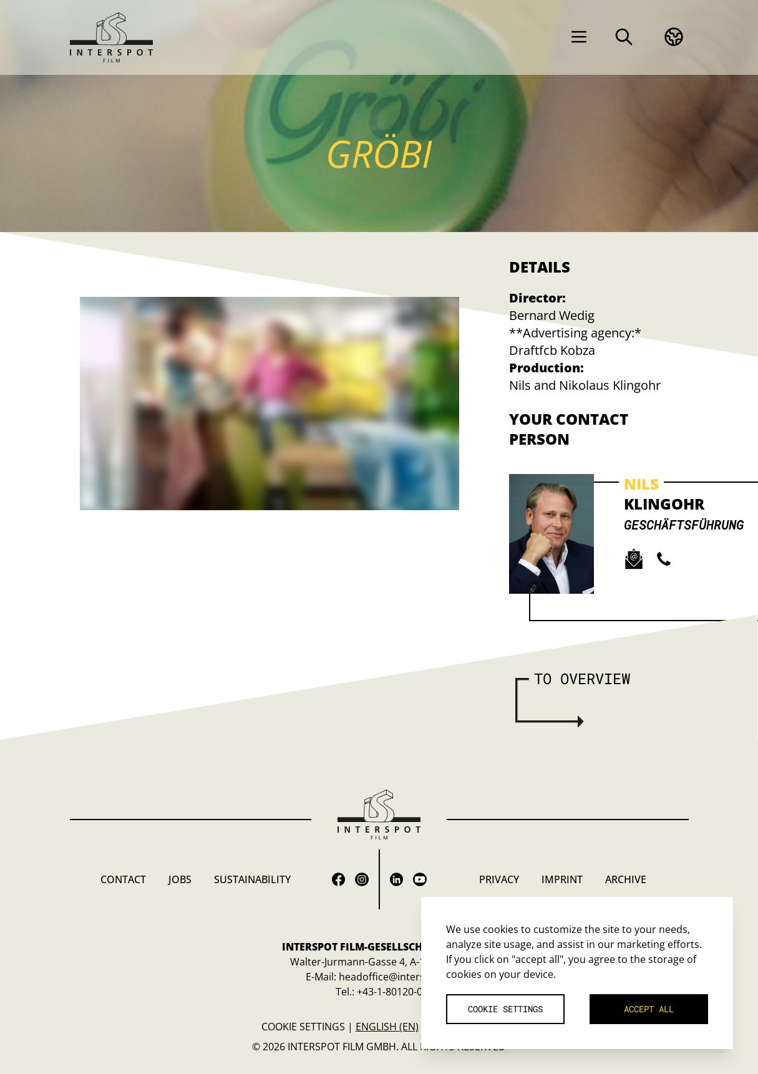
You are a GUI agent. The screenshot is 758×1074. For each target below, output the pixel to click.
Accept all (649, 1009)
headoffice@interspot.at (396, 977)
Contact (123, 879)
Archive (625, 879)
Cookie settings (303, 1026)
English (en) (387, 1026)
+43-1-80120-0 (389, 992)
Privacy (499, 879)
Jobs (180, 879)
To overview (582, 679)
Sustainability (252, 879)
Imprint (562, 879)
